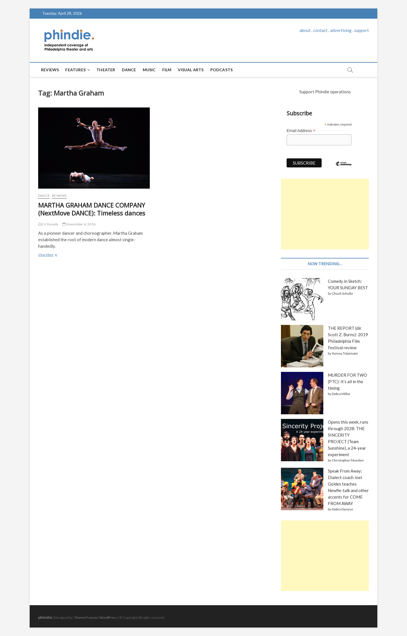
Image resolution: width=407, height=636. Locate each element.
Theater (105, 69)
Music (149, 69)
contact (320, 30)
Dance (129, 69)
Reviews (50, 69)
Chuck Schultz (342, 293)
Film (167, 69)
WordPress (108, 617)
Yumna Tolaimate (345, 353)
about (305, 30)
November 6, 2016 (79, 224)
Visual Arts (191, 69)
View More (47, 255)
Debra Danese (342, 509)
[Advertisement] (325, 214)
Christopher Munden (348, 460)
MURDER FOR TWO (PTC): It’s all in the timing (347, 381)
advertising (341, 30)
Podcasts (221, 69)
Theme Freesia (85, 617)
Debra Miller (341, 394)
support (361, 30)
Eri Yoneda (48, 224)
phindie (45, 617)
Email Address (301, 130)
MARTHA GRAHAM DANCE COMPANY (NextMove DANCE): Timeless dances (91, 209)
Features (75, 69)
